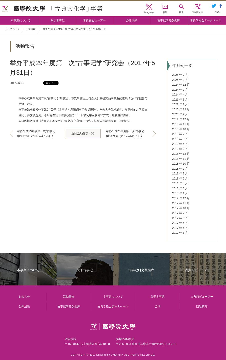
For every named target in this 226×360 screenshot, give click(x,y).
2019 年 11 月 (181, 124)
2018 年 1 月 (180, 193)
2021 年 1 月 (180, 104)
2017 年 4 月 (180, 227)
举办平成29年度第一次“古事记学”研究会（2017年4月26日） (36, 134)
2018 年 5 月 (180, 178)
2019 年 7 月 (180, 134)
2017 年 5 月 (180, 222)
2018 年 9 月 (180, 168)
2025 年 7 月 (180, 74)
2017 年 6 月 (180, 218)
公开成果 (131, 20)
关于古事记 (58, 20)
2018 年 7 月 (180, 173)
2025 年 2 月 (180, 79)
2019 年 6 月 (180, 139)
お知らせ (24, 296)
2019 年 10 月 (181, 129)
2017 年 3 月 (180, 232)
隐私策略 (201, 306)
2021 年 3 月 (180, 99)
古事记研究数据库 (168, 20)
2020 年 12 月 (181, 109)
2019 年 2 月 (180, 148)
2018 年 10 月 (181, 163)
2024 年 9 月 (180, 89)
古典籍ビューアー (94, 20)
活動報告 (31, 29)
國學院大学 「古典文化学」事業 (52, 8)
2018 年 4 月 (180, 183)
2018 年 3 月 (180, 188)
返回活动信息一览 (83, 133)
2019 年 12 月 (181, 119)
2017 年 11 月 (181, 203)
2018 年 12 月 (181, 153)
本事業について (20, 20)
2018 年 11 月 (181, 158)
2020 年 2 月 (180, 114)
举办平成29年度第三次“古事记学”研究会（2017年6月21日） (125, 134)
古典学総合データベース (205, 20)
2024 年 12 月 (181, 84)
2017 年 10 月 (181, 208)
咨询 (157, 306)
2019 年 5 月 (180, 143)
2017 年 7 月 (180, 213)
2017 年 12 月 (181, 198)
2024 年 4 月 (180, 94)
